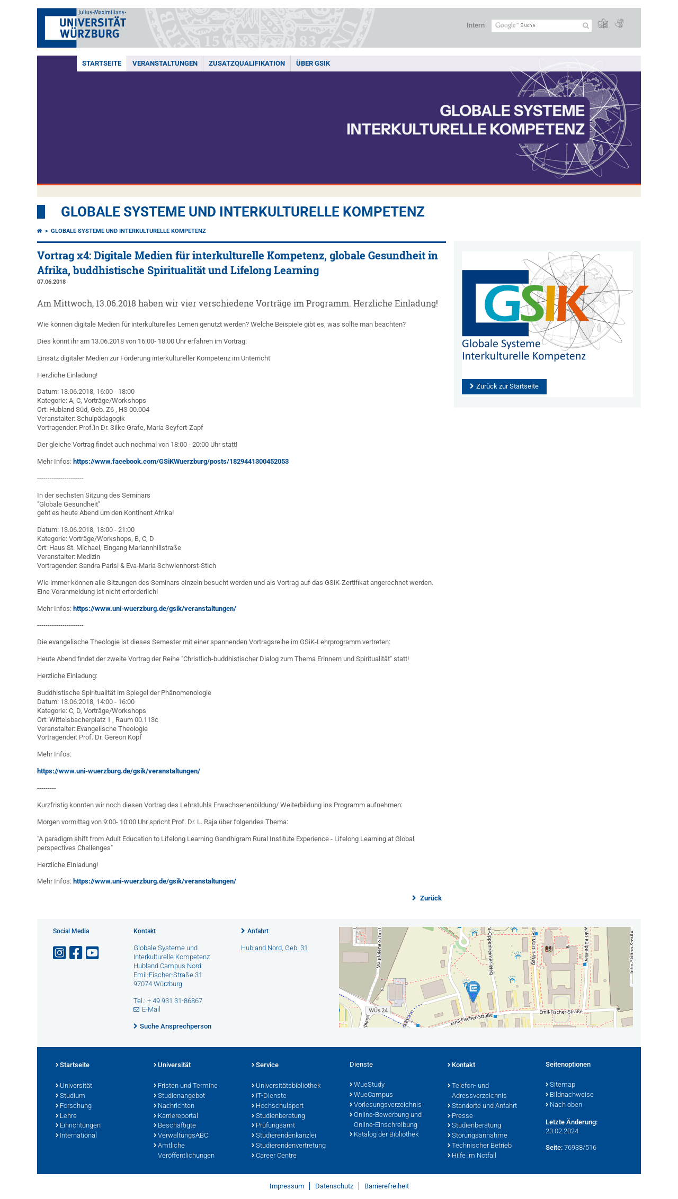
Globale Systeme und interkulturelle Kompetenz (128, 231)
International (76, 1136)
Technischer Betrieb (480, 1146)
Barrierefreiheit (386, 1186)
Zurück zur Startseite (507, 386)
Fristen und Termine (186, 1086)
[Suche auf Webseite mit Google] (542, 26)
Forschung (74, 1106)
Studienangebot (179, 1096)
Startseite (101, 63)
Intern (476, 25)
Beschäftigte (175, 1126)
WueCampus (371, 1095)
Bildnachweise (570, 1095)
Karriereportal (176, 1116)
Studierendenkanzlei (284, 1136)
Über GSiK (313, 63)
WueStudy (367, 1085)
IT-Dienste (269, 1096)
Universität (74, 1086)
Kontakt (461, 1065)
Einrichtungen (78, 1126)
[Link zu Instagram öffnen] (60, 953)
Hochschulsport (278, 1106)
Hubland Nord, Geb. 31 (274, 948)
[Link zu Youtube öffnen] (93, 953)
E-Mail (151, 1009)
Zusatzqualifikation (247, 63)
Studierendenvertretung (289, 1146)
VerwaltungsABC (181, 1136)
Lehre (66, 1116)
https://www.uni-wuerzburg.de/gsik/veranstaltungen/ (154, 608)
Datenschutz (334, 1186)
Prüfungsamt (273, 1126)
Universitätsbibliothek (286, 1086)
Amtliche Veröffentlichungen (184, 1151)
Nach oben (564, 1105)
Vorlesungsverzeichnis (386, 1105)
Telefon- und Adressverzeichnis (477, 1091)
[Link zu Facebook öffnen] (76, 953)
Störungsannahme (477, 1136)
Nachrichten (174, 1106)
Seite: (554, 1147)
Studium (70, 1096)
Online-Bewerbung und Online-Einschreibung (386, 1120)
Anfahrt (258, 931)
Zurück (430, 898)
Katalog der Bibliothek (384, 1135)
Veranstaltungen (165, 63)
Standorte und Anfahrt (482, 1106)
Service (265, 1065)
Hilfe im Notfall (472, 1156)
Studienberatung (278, 1116)
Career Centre (274, 1156)
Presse (460, 1116)
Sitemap (560, 1085)
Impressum (287, 1186)
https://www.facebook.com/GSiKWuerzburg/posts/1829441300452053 (181, 461)
